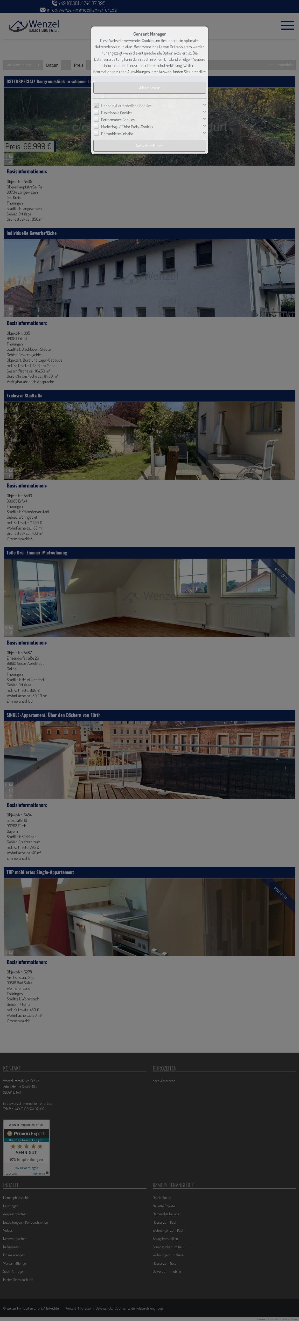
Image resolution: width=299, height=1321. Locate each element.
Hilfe (202, 71)
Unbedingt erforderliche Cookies (126, 105)
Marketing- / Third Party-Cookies (127, 126)
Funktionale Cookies (116, 112)
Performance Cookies (118, 119)
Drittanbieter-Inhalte (117, 133)
